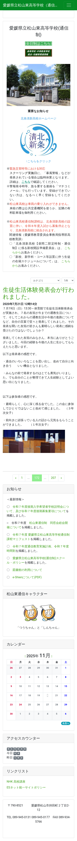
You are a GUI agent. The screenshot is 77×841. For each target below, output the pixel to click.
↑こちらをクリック (38, 161)
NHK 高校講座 (16, 781)
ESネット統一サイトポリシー (26, 787)
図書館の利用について (27, 570)
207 (53, 478)
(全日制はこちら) (38, 44)
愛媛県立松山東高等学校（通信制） (31, 5)
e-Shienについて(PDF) (27, 577)
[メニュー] (69, 5)
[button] (11, 668)
